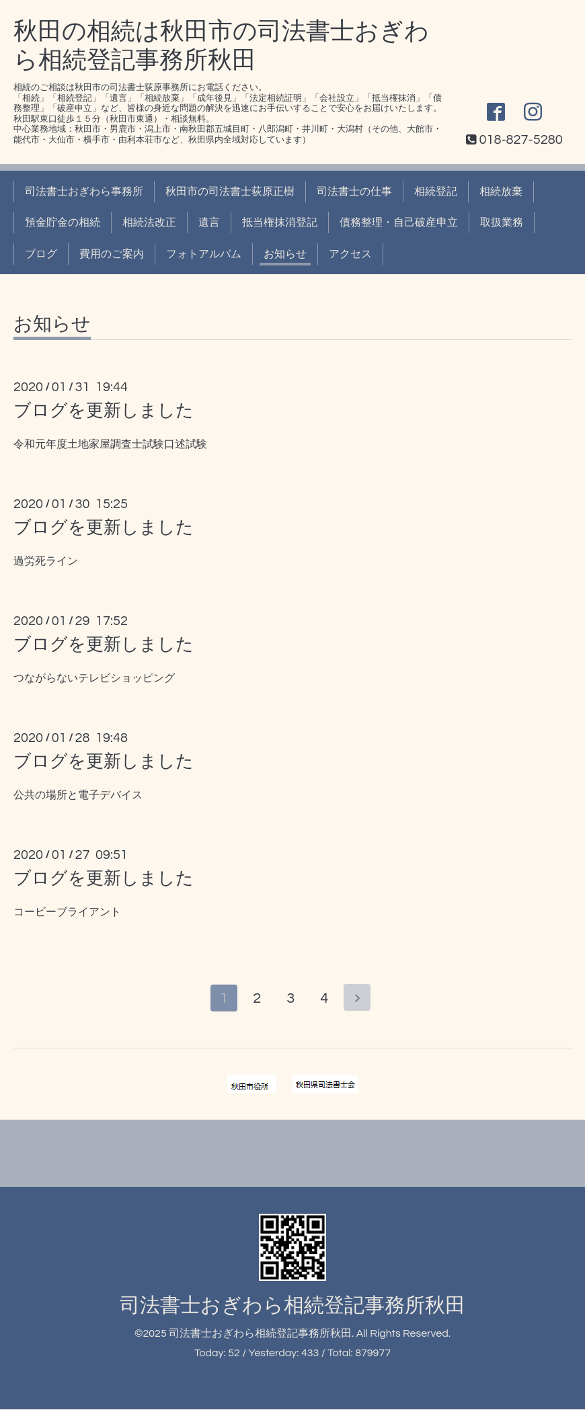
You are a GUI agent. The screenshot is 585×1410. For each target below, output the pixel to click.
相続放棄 (500, 191)
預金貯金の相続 (62, 222)
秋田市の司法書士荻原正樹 (230, 191)
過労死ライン (45, 561)
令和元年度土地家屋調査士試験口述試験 (110, 444)
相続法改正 (149, 222)
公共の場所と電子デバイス (78, 795)
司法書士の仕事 (354, 191)
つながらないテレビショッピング (94, 678)
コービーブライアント (67, 912)
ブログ (41, 254)
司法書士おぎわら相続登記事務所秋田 (292, 1306)
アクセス (350, 254)
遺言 (209, 222)
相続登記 (435, 191)
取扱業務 (501, 222)
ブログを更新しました (103, 410)
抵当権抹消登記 (279, 222)
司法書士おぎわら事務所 (84, 191)
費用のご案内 (111, 254)
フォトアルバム (203, 254)
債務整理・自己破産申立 (399, 222)
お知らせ (285, 254)
